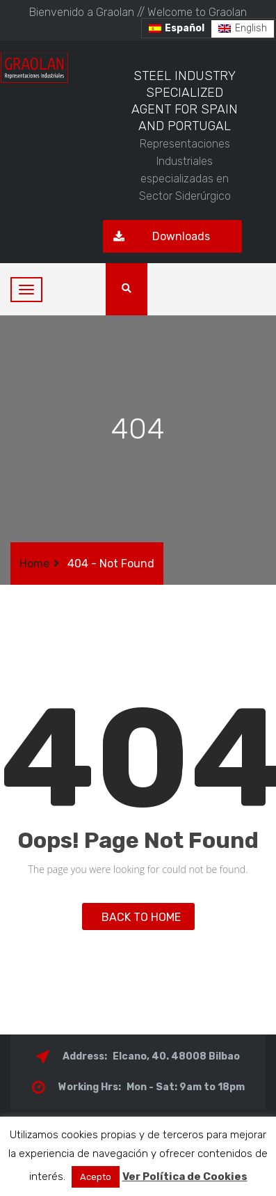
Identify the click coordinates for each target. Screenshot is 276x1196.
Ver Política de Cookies (184, 1176)
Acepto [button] (95, 1177)
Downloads (156, 236)
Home (34, 563)
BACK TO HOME (138, 917)
